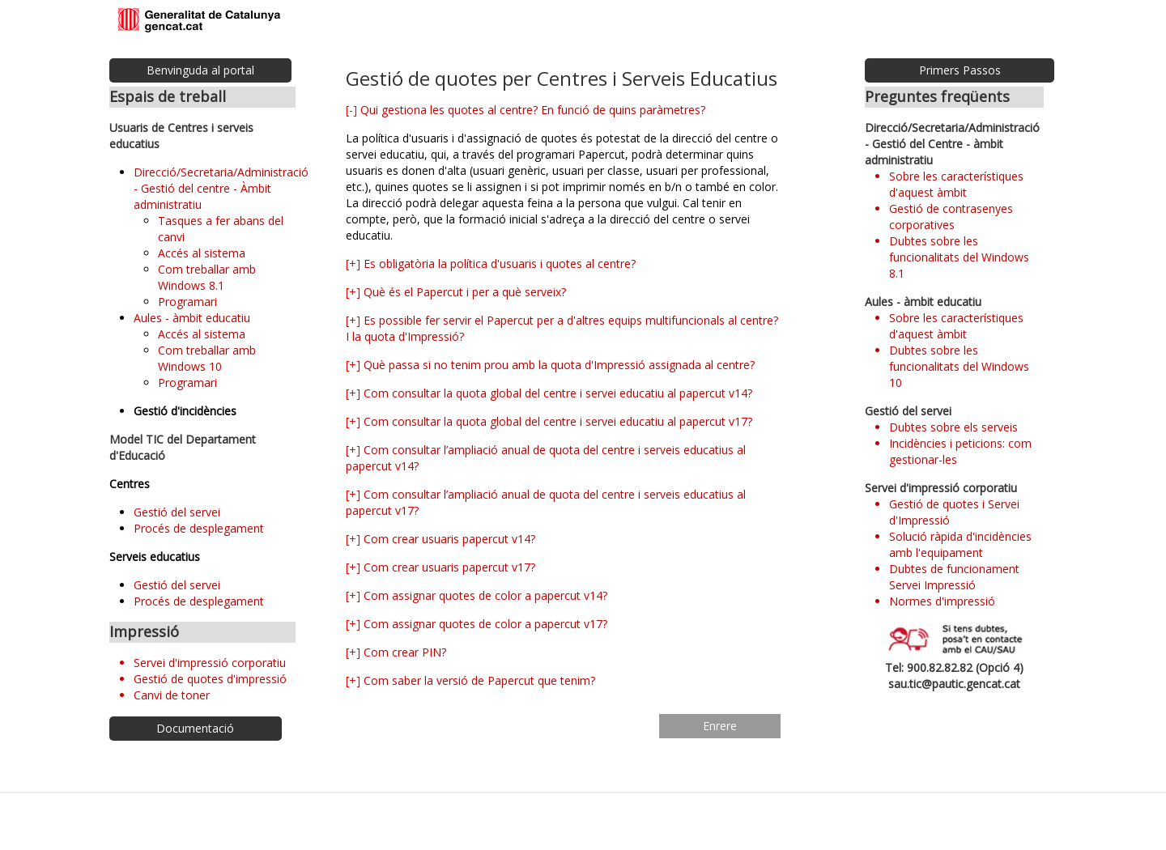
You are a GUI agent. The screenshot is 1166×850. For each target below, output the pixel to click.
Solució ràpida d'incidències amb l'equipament (960, 544)
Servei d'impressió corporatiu (210, 662)
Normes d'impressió (942, 601)
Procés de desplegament (199, 528)
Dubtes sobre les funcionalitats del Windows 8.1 (959, 257)
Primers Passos (960, 70)
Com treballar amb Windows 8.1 (207, 277)
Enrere (720, 725)
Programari (187, 301)
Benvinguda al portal (200, 70)
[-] (351, 109)
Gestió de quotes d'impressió (210, 678)
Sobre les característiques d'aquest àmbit (956, 184)
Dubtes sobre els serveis (953, 427)
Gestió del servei (177, 512)
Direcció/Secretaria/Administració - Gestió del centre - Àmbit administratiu (221, 188)
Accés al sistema (201, 253)
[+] (353, 263)
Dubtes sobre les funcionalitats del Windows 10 (959, 366)
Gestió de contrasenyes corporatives (951, 216)
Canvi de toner (172, 695)
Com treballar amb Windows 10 (207, 358)
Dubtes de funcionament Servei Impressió (954, 577)
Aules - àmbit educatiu (192, 317)
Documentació (195, 728)
